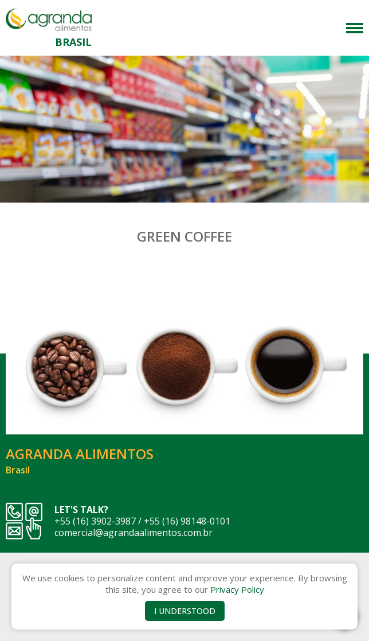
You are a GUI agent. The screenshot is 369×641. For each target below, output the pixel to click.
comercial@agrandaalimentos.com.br (133, 532)
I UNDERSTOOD (184, 610)
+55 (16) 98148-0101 (187, 521)
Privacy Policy (237, 589)
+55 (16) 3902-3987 (95, 521)
